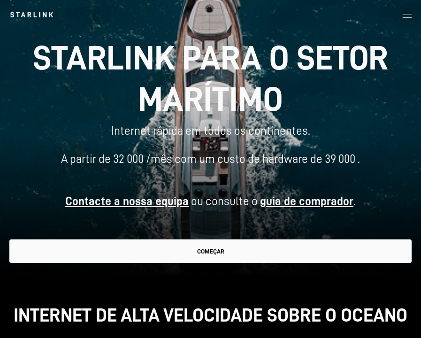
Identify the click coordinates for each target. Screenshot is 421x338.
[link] (31, 14)
